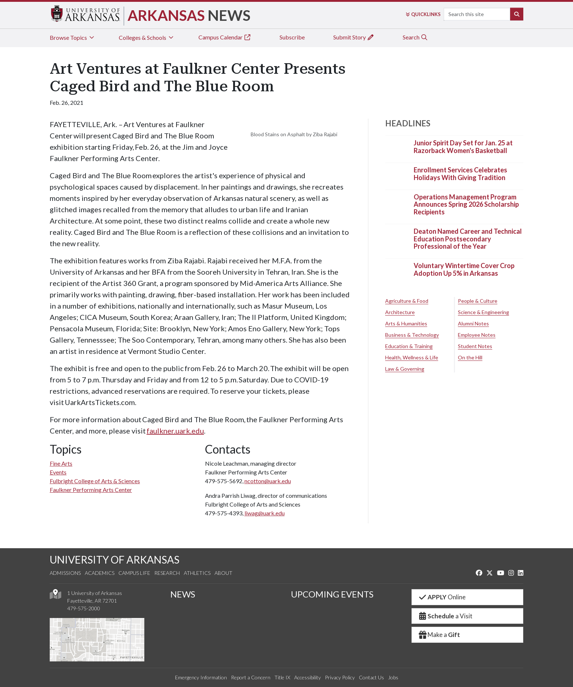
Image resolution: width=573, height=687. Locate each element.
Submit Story (353, 37)
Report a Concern (250, 677)
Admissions (65, 573)
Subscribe (292, 37)
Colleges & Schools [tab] (147, 37)
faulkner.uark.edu (175, 430)
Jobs (393, 677)
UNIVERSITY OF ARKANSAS (114, 559)
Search (415, 37)
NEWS (182, 594)
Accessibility (307, 677)
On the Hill (470, 357)
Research (167, 573)
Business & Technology (412, 335)
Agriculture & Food (406, 301)
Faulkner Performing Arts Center (91, 489)
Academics (99, 573)
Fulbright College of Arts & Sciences (95, 480)
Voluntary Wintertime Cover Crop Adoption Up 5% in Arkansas (464, 269)
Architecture (400, 312)
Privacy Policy (340, 677)
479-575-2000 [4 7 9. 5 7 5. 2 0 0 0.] (83, 608)
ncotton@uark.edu (267, 480)
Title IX (282, 677)
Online (442, 597)
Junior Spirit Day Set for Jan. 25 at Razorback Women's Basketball (463, 146)
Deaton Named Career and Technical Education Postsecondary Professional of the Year (468, 239)
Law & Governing (404, 369)
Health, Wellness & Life (411, 357)
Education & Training (409, 346)
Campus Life (134, 573)
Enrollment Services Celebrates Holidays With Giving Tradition (460, 174)
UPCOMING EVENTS (332, 594)
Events (58, 472)
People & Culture (477, 301)
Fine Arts (61, 463)
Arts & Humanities (406, 323)
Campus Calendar (224, 37)
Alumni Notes (473, 323)
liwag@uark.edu (264, 512)
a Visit (445, 616)
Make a (439, 634)
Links (423, 14)
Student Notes (475, 346)
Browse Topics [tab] (72, 37)
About (223, 573)
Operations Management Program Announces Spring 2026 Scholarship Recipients (466, 204)
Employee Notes (477, 335)
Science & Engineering (483, 312)
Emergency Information (201, 677)
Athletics (197, 573)
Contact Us (371, 677)
